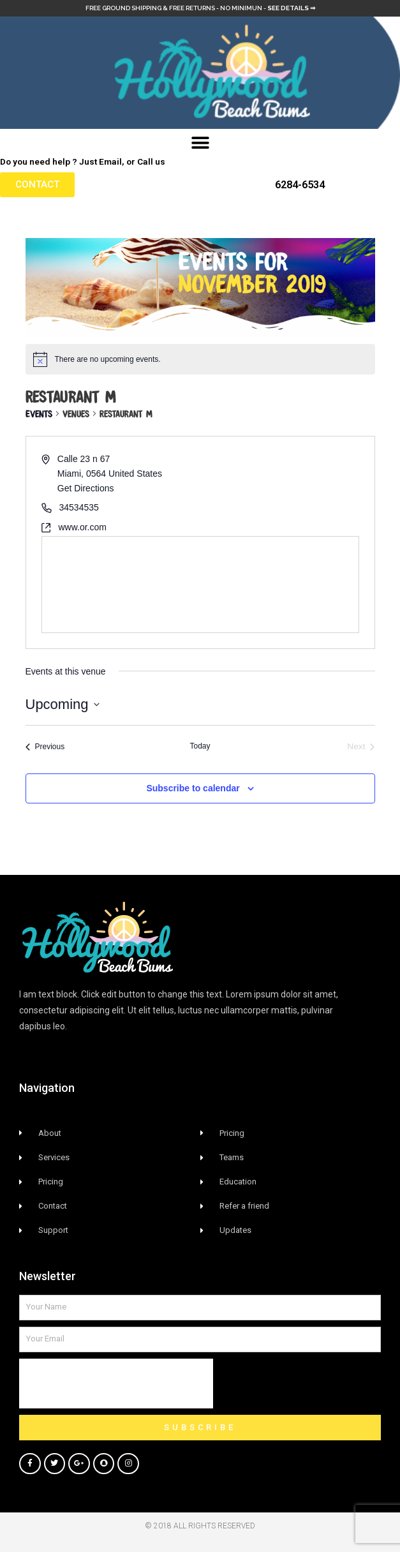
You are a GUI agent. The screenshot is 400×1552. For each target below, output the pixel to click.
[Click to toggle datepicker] (63, 704)
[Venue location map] (200, 584)
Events (39, 412)
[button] (200, 143)
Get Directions (85, 488)
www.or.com (83, 527)
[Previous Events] (45, 747)
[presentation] (116, 1383)
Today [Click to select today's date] (199, 746)
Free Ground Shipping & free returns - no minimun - (200, 7)
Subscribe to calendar (192, 788)
